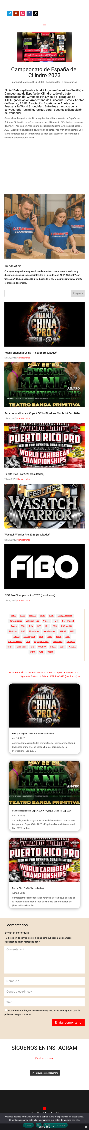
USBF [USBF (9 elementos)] (62, 646)
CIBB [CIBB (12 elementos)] (51, 615)
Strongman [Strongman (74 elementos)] (22, 646)
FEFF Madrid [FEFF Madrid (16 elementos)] (68, 620)
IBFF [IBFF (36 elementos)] (39, 626)
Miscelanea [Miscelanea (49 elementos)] (34, 631)
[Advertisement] (40, 167)
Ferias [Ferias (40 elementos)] (14, 626)
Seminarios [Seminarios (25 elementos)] (57, 641)
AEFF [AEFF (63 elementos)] (22, 615)
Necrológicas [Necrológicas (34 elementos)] (29, 636)
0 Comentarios (69, 82)
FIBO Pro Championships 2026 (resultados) (29, 595)
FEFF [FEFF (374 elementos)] (56, 620)
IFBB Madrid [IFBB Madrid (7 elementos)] (66, 626)
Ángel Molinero (24, 82)
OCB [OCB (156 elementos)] (28, 641)
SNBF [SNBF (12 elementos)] (10, 646)
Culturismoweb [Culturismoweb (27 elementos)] (32, 620)
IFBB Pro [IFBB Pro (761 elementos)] (13, 631)
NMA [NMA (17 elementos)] (50, 636)
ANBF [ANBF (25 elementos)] (42, 615)
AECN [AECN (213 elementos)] (13, 615)
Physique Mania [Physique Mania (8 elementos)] (41, 641)
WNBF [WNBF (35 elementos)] (50, 652)
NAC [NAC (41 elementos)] (72, 631)
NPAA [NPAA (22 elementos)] (58, 636)
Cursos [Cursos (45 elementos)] (46, 620)
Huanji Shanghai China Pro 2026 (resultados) (31, 353)
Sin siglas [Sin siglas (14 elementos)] (71, 641)
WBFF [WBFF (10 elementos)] (32, 652)
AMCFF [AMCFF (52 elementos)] (32, 615)
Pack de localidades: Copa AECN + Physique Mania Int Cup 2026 (42, 413)
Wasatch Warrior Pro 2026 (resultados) (27, 535)
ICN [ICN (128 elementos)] (46, 626)
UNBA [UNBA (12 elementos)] (53, 646)
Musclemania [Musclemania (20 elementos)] (49, 631)
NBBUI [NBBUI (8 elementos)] (17, 636)
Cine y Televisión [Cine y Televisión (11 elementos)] (65, 615)
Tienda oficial (13, 266)
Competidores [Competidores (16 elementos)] (16, 620)
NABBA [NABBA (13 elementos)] (62, 631)
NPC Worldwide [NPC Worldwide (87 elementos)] (15, 641)
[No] (85, 1121)
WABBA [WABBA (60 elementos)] (72, 646)
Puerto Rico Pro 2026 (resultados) (24, 474)
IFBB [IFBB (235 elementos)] (54, 626)
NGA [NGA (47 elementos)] (41, 636)
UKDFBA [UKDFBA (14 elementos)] (42, 646)
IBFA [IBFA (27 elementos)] (31, 626)
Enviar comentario (68, 1022)
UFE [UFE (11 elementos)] (32, 646)
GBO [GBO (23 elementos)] (23, 626)
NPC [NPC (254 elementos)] (68, 636)
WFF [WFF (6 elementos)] (41, 652)
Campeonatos (53, 82)
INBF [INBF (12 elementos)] (23, 631)
